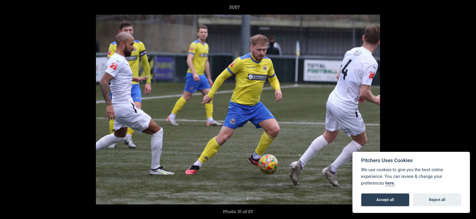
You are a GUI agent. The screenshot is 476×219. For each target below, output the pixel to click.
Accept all (385, 199)
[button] (450, 9)
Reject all (437, 199)
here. (390, 183)
